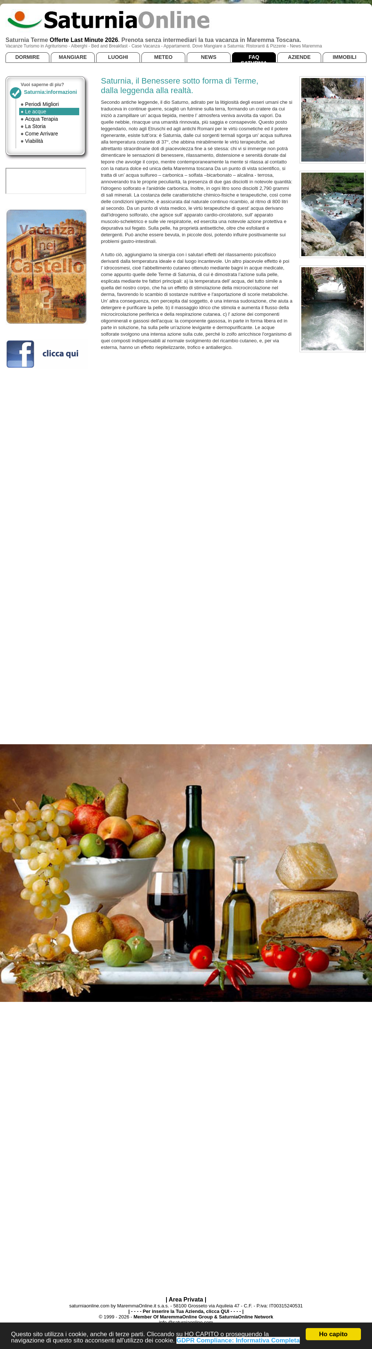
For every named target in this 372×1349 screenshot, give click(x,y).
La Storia (35, 126)
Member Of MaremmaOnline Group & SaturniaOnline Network (203, 1317)
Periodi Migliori (42, 104)
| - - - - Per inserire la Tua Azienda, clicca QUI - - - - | (186, 1311)
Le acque (35, 111)
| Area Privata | (186, 1299)
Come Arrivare (41, 134)
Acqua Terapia (41, 119)
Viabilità (34, 141)
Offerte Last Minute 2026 (84, 40)
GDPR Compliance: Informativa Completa (237, 1341)
